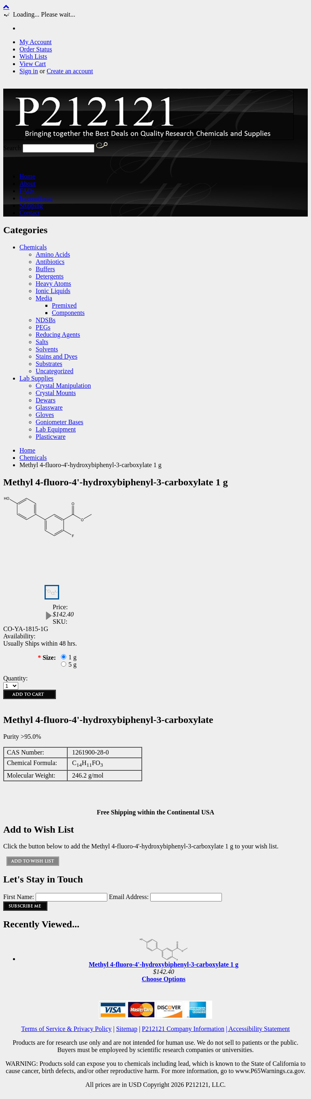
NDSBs (45, 320)
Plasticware (51, 436)
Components (68, 312)
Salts (42, 341)
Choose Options (163, 979)
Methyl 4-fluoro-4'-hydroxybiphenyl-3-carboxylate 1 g (164, 964)
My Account (35, 41)
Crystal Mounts (56, 392)
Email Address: (129, 896)
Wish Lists (33, 56)
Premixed (64, 305)
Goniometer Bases (59, 422)
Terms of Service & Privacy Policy (66, 1028)
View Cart (32, 63)
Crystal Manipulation (63, 385)
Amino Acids (53, 254)
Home (27, 450)
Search (12, 148)
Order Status (35, 49)
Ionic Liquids (53, 290)
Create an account (70, 71)
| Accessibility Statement (258, 1028)
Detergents (50, 276)
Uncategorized (54, 371)
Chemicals (33, 247)
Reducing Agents (58, 334)
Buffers (45, 269)
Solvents (47, 349)
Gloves (45, 414)
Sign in (28, 71)
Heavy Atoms (53, 283)
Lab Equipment (56, 429)
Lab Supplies (36, 378)
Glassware (49, 407)
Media (44, 298)
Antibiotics (50, 261)
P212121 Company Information (183, 1028)
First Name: (18, 896)
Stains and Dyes (56, 356)
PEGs (43, 327)
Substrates (49, 363)
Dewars (45, 400)
